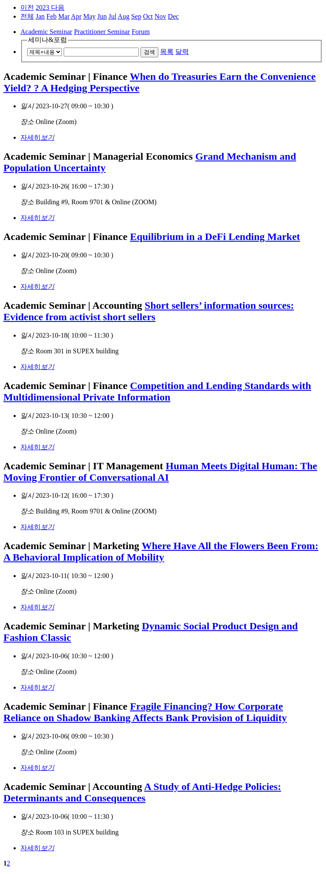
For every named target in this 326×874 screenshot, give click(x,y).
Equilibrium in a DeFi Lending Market (215, 236)
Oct (148, 16)
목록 (167, 51)
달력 (182, 51)
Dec (173, 16)
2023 (43, 7)
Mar (64, 16)
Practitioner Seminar (102, 31)
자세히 (37, 137)
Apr (76, 16)
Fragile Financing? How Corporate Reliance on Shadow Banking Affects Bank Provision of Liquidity (145, 712)
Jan (40, 16)
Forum (141, 31)
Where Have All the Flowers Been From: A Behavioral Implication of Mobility (160, 551)
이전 (27, 7)
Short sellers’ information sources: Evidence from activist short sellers (148, 311)
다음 (58, 7)
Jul (113, 16)
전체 (27, 16)
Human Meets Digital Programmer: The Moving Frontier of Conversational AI (160, 471)
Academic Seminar (46, 31)
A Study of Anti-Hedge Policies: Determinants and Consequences (142, 792)
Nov (160, 16)
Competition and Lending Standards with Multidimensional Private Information (157, 391)
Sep (136, 16)
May (89, 16)
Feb (51, 16)
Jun (102, 16)
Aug (123, 16)
